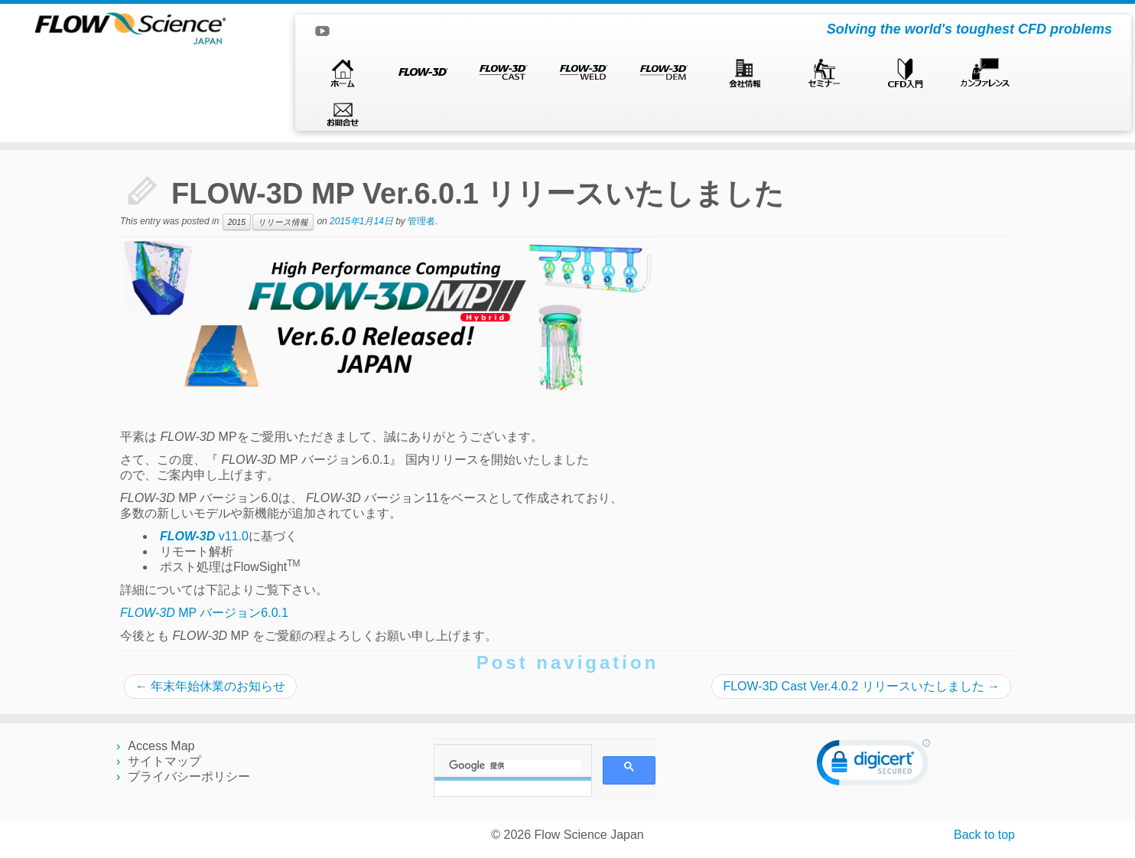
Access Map (161, 745)
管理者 (421, 221)
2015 (237, 222)
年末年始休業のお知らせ (210, 686)
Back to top (984, 834)
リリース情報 (283, 222)
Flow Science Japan (589, 834)
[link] (873, 766)
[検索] (515, 766)
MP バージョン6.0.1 (204, 612)
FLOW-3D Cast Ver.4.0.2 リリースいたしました (861, 686)
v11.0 (204, 536)
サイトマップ (164, 761)
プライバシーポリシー (189, 776)
